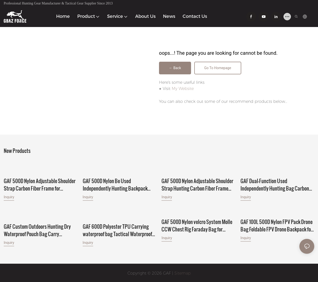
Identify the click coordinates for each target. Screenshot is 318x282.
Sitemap (182, 272)
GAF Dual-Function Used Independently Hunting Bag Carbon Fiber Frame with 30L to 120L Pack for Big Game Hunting (276, 184)
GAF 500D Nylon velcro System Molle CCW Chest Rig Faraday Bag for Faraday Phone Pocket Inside (196, 225)
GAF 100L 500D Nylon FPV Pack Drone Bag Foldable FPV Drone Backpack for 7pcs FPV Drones (276, 225)
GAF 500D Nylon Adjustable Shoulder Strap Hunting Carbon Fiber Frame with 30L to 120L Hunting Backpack (197, 179)
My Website (183, 89)
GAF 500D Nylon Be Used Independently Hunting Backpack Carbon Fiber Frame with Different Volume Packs (115, 184)
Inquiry (9, 197)
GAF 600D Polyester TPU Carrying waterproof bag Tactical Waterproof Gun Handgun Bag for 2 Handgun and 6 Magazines (119, 229)
